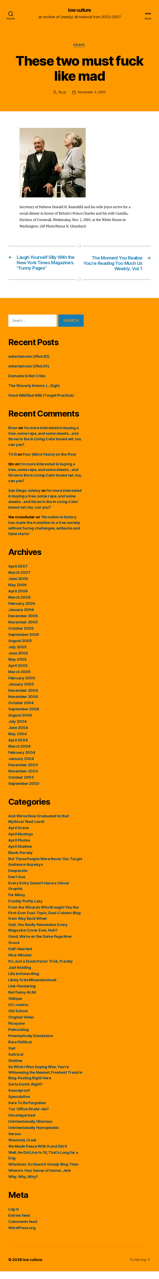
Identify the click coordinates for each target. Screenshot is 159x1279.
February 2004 (21, 760)
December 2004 (23, 698)
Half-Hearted (20, 956)
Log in (13, 1217)
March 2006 (19, 605)
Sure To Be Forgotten (27, 1110)
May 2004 (17, 741)
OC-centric (18, 1012)
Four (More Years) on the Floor (49, 462)
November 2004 (23, 704)
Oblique (15, 1006)
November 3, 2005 (91, 93)
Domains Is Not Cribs (26, 383)
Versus (14, 1141)
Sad (11, 1056)
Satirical (15, 1062)
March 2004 (19, 754)
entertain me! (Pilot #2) (28, 364)
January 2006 (21, 617)
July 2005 (17, 654)
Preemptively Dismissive (30, 1043)
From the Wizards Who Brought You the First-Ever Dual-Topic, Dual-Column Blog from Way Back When (44, 920)
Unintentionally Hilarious (30, 1129)
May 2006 (17, 592)
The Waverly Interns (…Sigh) (34, 393)
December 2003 (23, 772)
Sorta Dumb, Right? (25, 1092)
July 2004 (17, 729)
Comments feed (22, 1229)
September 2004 (23, 717)
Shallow (15, 1068)
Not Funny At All (22, 1000)
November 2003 (23, 779)
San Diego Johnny (24, 498)
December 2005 (23, 623)
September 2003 (23, 791)
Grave (79, 45)
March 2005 (19, 679)
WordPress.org (22, 1235)
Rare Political (20, 1049)
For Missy (16, 902)
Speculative (19, 1104)
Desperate (17, 878)
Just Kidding (19, 975)
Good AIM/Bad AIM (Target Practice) (41, 403)
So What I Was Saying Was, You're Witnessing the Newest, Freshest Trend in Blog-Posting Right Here (45, 1080)
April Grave (18, 835)
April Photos (19, 848)
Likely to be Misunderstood (32, 987)
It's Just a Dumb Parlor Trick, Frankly (40, 969)
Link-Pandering (22, 994)
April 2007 (17, 574)
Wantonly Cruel (22, 1148)
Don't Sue (16, 884)
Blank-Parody (20, 860)
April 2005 (18, 673)
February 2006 (21, 611)
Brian (13, 435)
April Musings (20, 841)
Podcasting (18, 1037)
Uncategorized (21, 1123)
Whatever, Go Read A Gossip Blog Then (43, 1172)
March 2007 (19, 580)
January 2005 (21, 692)
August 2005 (20, 648)
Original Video (21, 1025)
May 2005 (17, 667)
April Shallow (20, 854)
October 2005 (21, 636)
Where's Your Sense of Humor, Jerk (39, 1178)
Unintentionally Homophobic (33, 1135)
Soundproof (19, 1098)
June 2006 (18, 586)
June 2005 (18, 661)
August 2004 (20, 723)
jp (64, 93)
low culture (79, 10)
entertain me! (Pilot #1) (28, 374)
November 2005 (23, 630)
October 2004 (21, 710)
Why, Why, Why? (23, 1184)
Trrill (12, 462)
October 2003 (21, 785)
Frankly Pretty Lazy (25, 909)
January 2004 (21, 766)
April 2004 (18, 748)
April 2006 (18, 599)
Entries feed (19, 1223)
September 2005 (23, 642)
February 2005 (21, 685)
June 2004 (18, 735)
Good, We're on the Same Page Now (39, 944)
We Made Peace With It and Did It (37, 1154)
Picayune (16, 1031)
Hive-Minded (19, 963)
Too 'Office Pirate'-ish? (28, 1116)
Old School (18, 1018)
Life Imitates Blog (23, 981)
